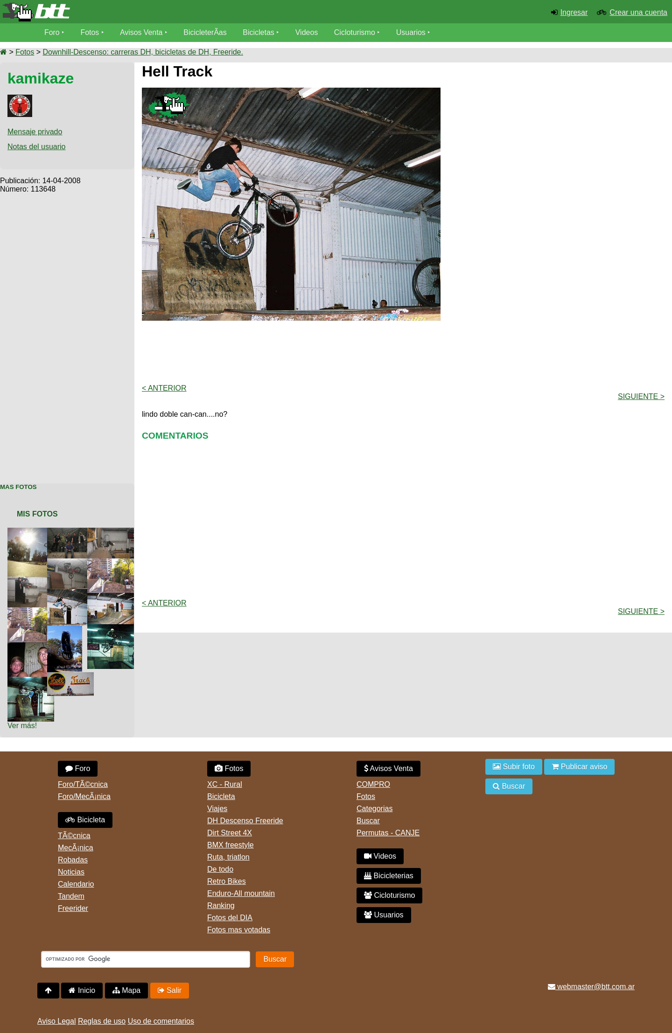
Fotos (90, 32)
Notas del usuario (36, 147)
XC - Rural (224, 784)
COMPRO (373, 784)
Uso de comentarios (161, 1021)
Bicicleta (85, 820)
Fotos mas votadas (238, 930)
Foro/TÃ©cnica (83, 784)
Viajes (217, 809)
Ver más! (22, 726)
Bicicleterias (388, 876)
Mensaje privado (34, 132)
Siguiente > (641, 396)
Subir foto (514, 767)
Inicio (82, 990)
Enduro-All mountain (241, 893)
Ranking (221, 905)
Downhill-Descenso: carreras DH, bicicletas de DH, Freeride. (142, 52)
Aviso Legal (56, 1021)
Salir (170, 990)
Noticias (71, 872)
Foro (52, 32)
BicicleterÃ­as (205, 32)
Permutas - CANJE (388, 833)
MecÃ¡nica (75, 848)
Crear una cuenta (638, 12)
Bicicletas (260, 32)
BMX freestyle (230, 845)
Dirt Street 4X (229, 833)
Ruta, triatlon (228, 857)
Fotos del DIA (229, 918)
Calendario (76, 884)
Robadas (73, 860)
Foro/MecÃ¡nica (84, 796)
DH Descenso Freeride (245, 821)
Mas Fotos (18, 486)
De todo (220, 869)
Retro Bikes (226, 881)
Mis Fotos (37, 514)
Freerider (73, 908)
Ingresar (574, 12)
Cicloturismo (355, 32)
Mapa (126, 990)
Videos (307, 32)
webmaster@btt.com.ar (591, 987)
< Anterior (164, 388)
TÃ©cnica (74, 836)
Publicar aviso (579, 767)
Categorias (374, 809)
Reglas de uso (102, 1021)
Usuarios (411, 32)
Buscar (368, 821)
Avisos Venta (141, 32)
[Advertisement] (67, 333)
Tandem (71, 896)
